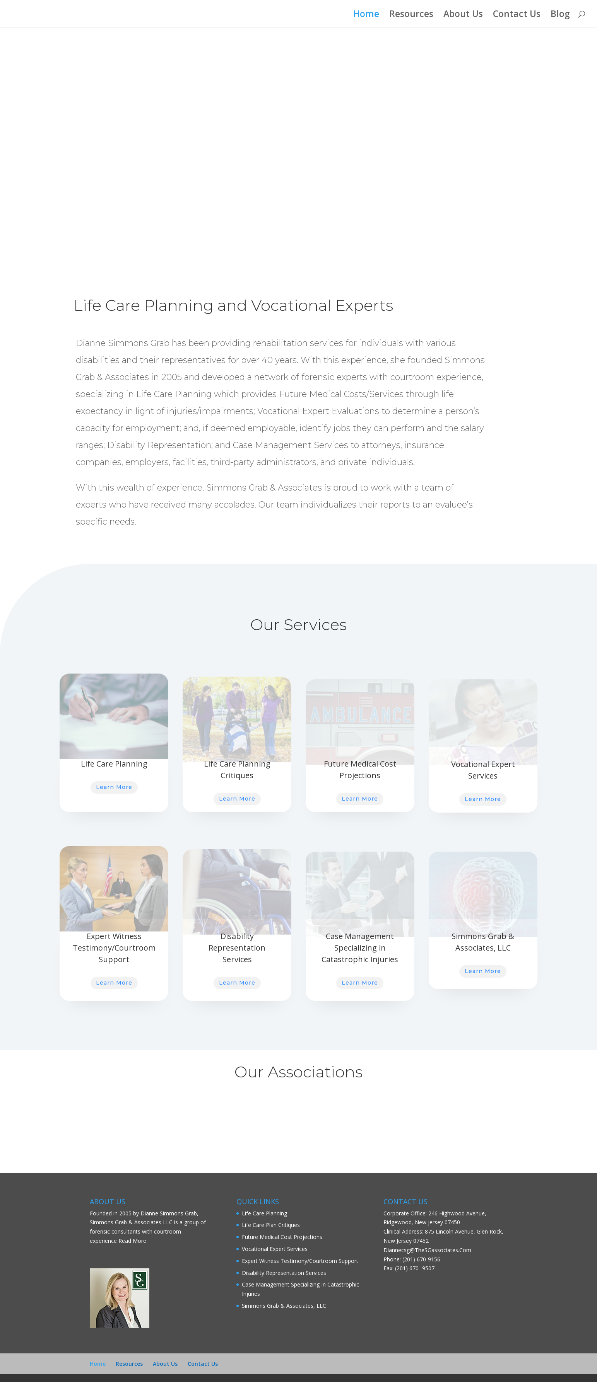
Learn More (114, 787)
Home (366, 15)
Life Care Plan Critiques (271, 1225)
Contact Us (517, 15)
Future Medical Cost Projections (282, 1237)
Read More (132, 1240)
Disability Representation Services (284, 1272)
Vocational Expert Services (275, 1248)
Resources (411, 15)
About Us (463, 15)
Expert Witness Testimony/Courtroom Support (300, 1260)
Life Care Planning (264, 1213)
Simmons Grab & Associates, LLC (284, 1305)
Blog (560, 15)
